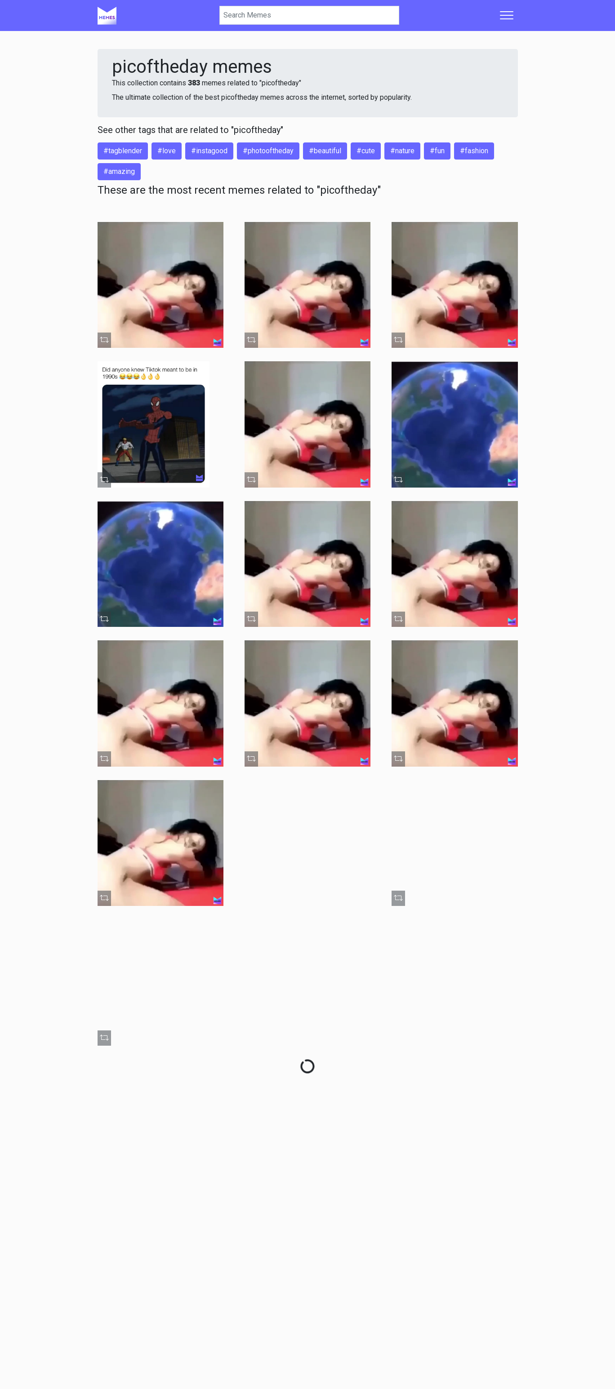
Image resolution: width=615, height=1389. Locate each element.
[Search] (309, 15)
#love (166, 150)
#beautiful (325, 150)
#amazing (119, 171)
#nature (402, 150)
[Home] (107, 15)
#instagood (209, 150)
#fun (437, 150)
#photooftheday (268, 150)
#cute (366, 150)
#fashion (474, 150)
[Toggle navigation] (506, 15)
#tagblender (122, 150)
